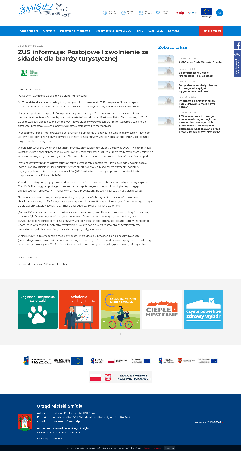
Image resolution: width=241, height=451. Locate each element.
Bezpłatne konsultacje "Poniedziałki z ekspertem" (197, 74)
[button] (120, 334)
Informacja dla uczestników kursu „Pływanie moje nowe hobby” (197, 104)
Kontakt (173, 30)
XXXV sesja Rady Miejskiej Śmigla (200, 62)
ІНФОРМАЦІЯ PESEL (149, 30)
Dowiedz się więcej (152, 448)
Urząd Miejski (29, 30)
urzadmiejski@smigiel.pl (66, 421)
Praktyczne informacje (75, 30)
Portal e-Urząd (211, 30)
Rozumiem (169, 448)
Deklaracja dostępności (50, 438)
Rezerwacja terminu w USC (113, 30)
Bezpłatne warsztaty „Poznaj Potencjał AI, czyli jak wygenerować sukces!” (198, 88)
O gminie (49, 30)
